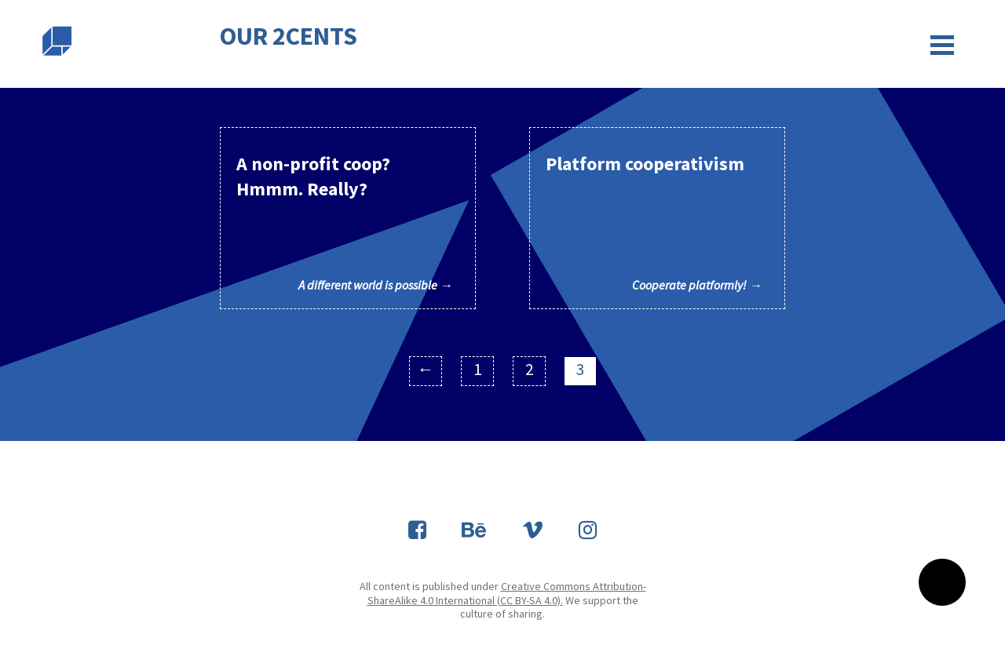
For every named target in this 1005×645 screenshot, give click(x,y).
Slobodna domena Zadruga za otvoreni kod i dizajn (57, 41)
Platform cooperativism (654, 222)
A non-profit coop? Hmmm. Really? (344, 222)
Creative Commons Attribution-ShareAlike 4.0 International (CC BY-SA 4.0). (506, 593)
